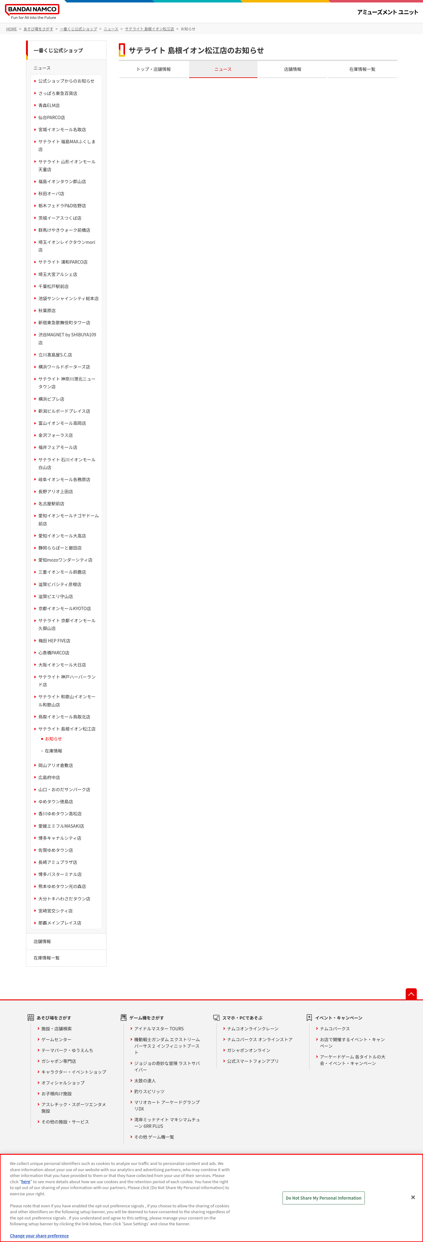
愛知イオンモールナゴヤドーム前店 (68, 519)
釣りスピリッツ (149, 1091)
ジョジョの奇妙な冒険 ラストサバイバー (167, 1066)
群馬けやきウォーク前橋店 (64, 230)
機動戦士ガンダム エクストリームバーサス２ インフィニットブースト (167, 1045)
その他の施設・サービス (65, 1122)
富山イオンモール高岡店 (62, 423)
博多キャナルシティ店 (59, 838)
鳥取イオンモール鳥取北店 (64, 717)
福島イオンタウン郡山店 (62, 181)
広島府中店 (49, 777)
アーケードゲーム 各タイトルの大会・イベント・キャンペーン (353, 1060)
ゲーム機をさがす (146, 1018)
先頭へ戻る (411, 993)
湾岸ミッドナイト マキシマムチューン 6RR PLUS (167, 1122)
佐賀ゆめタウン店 (55, 850)
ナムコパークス (335, 1028)
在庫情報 (53, 751)
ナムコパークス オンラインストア (260, 1039)
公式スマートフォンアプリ (253, 1061)
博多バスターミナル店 (60, 874)
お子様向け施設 (56, 1093)
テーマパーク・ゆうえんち (67, 1050)
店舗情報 (292, 69)
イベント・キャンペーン (338, 1018)
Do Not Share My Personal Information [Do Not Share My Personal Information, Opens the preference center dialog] (324, 1198)
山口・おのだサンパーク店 (64, 789)
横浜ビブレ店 (51, 399)
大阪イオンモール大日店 (62, 665)
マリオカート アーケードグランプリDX (167, 1105)
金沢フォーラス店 (55, 435)
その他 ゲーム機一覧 (154, 1137)
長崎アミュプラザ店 (57, 862)
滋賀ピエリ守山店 (55, 596)
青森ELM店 (49, 105)
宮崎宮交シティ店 (55, 911)
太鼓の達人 (145, 1080)
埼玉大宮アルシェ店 (57, 274)
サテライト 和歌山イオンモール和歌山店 (67, 700)
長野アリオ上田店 (55, 491)
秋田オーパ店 (51, 193)
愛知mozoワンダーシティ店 (65, 560)
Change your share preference (39, 1236)
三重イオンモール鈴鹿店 (62, 572)
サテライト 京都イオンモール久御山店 (67, 624)
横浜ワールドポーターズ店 (64, 367)
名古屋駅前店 (51, 503)
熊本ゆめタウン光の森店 (62, 886)
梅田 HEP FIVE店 (54, 640)
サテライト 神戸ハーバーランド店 (67, 681)
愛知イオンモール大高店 (62, 536)
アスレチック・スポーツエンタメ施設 (73, 1107)
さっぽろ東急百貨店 (57, 93)
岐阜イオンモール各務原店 (64, 479)
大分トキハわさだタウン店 (64, 898)
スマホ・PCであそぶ (242, 1018)
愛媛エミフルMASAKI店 (61, 826)
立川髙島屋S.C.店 (55, 354)
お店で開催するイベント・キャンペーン (352, 1042)
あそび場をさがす (54, 1018)
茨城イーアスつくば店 (59, 218)
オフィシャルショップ (63, 1083)
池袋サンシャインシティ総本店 (68, 298)
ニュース (222, 69)
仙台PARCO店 (51, 117)
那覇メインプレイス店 (59, 923)
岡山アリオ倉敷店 (55, 765)
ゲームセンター (56, 1039)
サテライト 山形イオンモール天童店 (67, 165)
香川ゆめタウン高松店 (60, 813)
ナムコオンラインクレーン (253, 1028)
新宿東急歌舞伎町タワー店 (64, 322)
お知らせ (53, 738)
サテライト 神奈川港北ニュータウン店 (67, 383)
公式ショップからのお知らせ (66, 81)
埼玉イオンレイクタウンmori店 (66, 246)
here (25, 1181)
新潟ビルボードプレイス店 (64, 411)
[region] (211, 1198)
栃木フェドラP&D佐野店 (62, 205)
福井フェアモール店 (57, 447)
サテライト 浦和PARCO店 (63, 262)
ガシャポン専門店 (58, 1061)
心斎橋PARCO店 (53, 652)
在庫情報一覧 (362, 69)
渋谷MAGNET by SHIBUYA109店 (67, 338)
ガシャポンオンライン (248, 1050)
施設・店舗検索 (56, 1028)
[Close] (413, 1197)
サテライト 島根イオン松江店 (67, 729)
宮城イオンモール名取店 (62, 129)
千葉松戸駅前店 (53, 286)
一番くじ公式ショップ (58, 50)
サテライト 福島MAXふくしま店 (67, 145)
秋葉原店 (47, 310)
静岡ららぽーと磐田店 (60, 548)
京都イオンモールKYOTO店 (64, 608)
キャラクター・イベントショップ (73, 1072)
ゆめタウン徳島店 (55, 801)
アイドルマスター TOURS (159, 1028)
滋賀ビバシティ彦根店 (59, 584)
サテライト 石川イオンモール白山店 (67, 463)
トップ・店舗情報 (153, 69)
